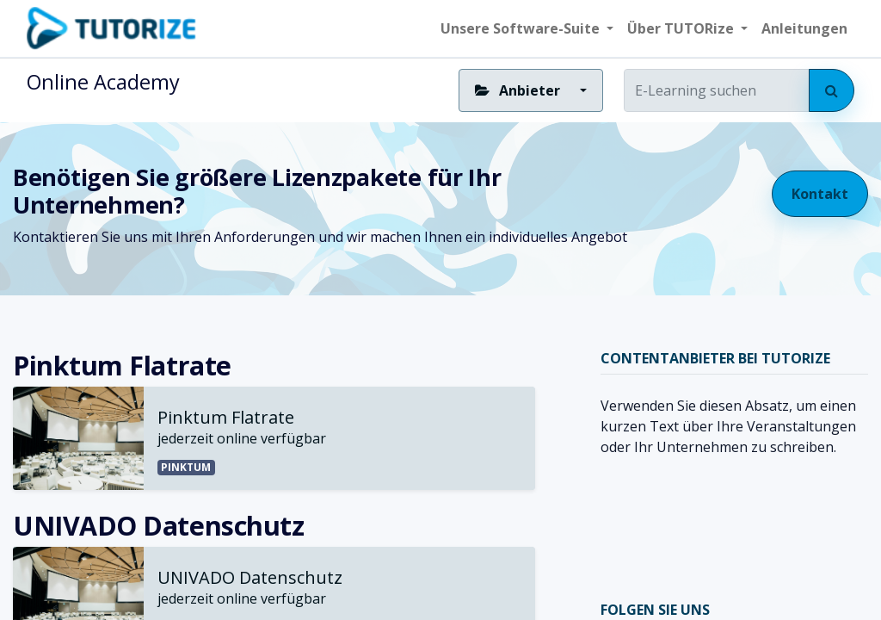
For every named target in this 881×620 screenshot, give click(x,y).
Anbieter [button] (519, 90)
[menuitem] (804, 28)
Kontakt (820, 193)
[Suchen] (831, 90)
